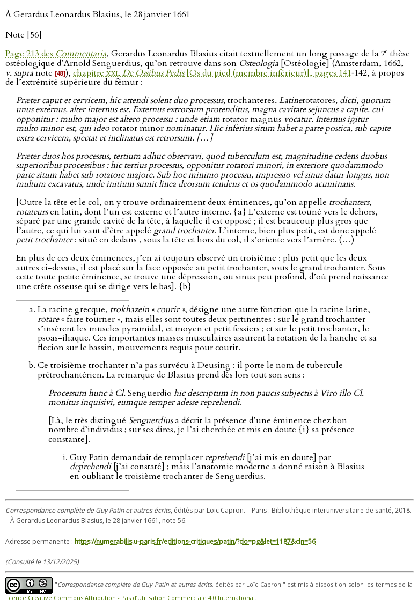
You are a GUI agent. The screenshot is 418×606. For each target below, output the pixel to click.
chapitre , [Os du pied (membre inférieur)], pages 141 (212, 73)
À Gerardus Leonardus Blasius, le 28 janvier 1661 (97, 14)
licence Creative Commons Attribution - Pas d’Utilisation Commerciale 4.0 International (130, 598)
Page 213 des (55, 54)
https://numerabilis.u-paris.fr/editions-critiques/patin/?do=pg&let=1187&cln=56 (195, 541)
